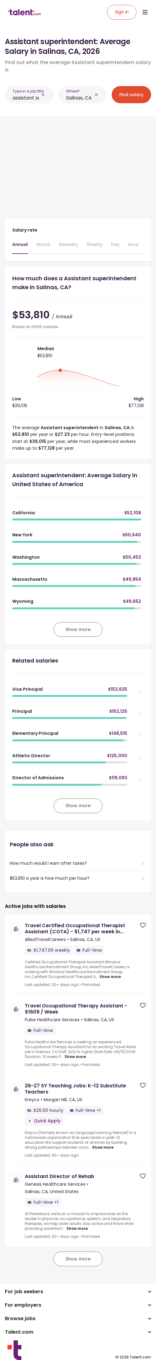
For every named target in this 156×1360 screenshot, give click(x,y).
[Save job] (143, 925)
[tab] (20, 247)
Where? (73, 91)
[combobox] (26, 98)
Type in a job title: (28, 91)
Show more (110, 976)
